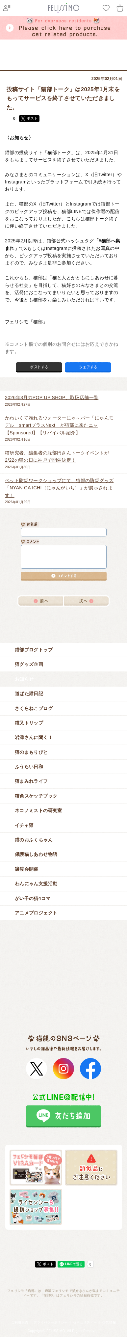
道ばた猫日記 (66, 693)
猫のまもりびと (66, 752)
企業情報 (109, 1322)
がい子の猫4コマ (66, 898)
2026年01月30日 (61, 459)
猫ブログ (68, 65)
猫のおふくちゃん (66, 840)
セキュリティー (85, 1322)
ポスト (32, 118)
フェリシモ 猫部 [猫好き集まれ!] (13, 49)
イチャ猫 (66, 825)
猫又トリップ (66, 723)
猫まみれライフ (66, 781)
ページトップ (63, 1242)
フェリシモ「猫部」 (40, 65)
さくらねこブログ (66, 708)
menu (117, 49)
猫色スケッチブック (66, 796)
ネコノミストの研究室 (66, 810)
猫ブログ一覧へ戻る (63, 618)
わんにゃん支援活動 (66, 883)
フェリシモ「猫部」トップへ (63, 1310)
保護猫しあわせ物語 (66, 854)
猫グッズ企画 (66, 664)
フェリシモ (11, 65)
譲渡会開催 (66, 869)
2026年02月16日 (61, 427)
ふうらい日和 (66, 767)
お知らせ (86, 65)
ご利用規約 (19, 1322)
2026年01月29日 (61, 490)
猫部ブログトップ (66, 650)
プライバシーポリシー (51, 1322)
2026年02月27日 (61, 400)
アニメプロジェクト (66, 913)
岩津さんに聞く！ (66, 737)
